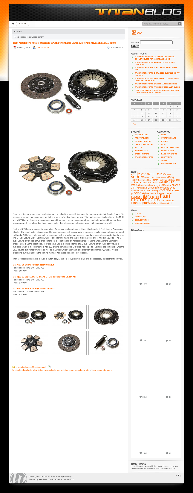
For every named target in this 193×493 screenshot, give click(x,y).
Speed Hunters (142, 154)
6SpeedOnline (141, 135)
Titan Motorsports (144, 157)
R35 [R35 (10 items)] (174, 190)
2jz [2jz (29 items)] (133, 174)
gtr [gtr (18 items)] (134, 182)
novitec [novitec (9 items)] (140, 187)
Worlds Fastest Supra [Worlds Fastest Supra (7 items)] (156, 203)
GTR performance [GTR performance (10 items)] (145, 182)
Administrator (43, 47)
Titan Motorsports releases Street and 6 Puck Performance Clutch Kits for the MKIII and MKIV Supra (64, 42)
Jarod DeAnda (141, 151)
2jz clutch (16, 370)
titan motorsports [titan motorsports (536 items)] (150, 197)
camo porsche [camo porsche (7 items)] (152, 177)
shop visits (166, 157)
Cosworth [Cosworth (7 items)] (163, 177)
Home (13, 24)
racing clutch (50, 370)
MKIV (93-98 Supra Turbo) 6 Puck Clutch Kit (34, 288)
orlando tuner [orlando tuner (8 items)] (137, 190)
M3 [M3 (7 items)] (163, 185)
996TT (163, 135)
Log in (138, 214)
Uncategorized (38, 367)
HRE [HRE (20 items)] (165, 182)
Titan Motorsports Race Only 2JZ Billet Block (157, 87)
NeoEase (43, 479)
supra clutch (62, 370)
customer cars (168, 138)
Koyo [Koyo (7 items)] (146, 185)
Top (179, 475)
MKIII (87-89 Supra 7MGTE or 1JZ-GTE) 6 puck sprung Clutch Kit (44, 277)
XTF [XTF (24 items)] (170, 202)
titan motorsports (104, 370)
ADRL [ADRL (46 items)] (135, 177)
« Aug (133, 124)
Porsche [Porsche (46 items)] (164, 190)
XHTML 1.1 (58, 479)
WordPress (18, 478)
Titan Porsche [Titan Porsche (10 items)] (167, 200)
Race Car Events (169, 154)
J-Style (138, 147)
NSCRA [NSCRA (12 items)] (148, 187)
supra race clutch (77, 370)
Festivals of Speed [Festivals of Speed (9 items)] (168, 180)
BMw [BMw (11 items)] (143, 177)
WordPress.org (142, 223)
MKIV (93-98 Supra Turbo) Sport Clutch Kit (34, 265)
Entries (140, 217)
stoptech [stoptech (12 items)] (153, 193)
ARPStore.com (141, 138)
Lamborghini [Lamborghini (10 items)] (155, 185)
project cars (167, 151)
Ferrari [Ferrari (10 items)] (154, 180)
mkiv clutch (38, 370)
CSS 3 (71, 479)
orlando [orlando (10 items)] (157, 187)
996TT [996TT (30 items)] (151, 174)
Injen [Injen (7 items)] (141, 185)
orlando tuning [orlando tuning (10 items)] (151, 190)
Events (164, 141)
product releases (23, 367)
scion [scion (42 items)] (137, 193)
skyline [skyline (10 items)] (145, 193)
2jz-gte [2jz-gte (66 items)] (140, 174)
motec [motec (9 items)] (168, 185)
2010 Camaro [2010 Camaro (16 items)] (164, 174)
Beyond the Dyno (143, 141)
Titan (93, 370)
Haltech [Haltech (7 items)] (158, 182)
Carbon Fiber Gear (144, 144)
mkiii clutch (27, 370)
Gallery (22, 23)
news (163, 144)
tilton (88, 370)
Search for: (135, 42)
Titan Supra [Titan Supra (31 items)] (139, 203)
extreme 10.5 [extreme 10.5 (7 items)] (145, 180)
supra (164, 160)
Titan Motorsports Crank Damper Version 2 (156, 84)
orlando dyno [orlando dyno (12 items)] (168, 187)
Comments (142, 220)
